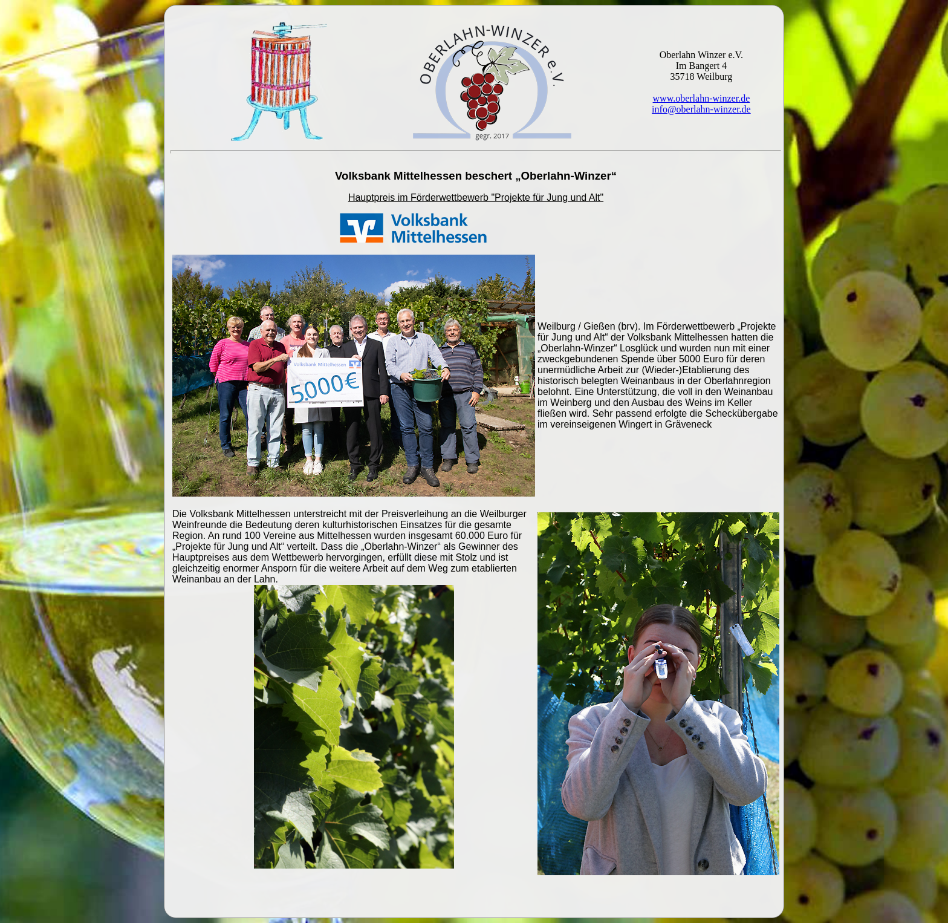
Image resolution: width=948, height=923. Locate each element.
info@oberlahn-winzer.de (701, 109)
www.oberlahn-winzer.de (701, 98)
